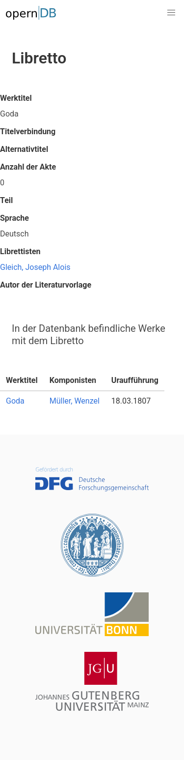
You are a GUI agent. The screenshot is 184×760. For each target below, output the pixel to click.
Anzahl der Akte (28, 167)
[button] (171, 13)
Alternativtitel (24, 149)
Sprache (14, 218)
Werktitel (16, 98)
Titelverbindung (27, 131)
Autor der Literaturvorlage (45, 285)
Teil (6, 200)
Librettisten (20, 251)
